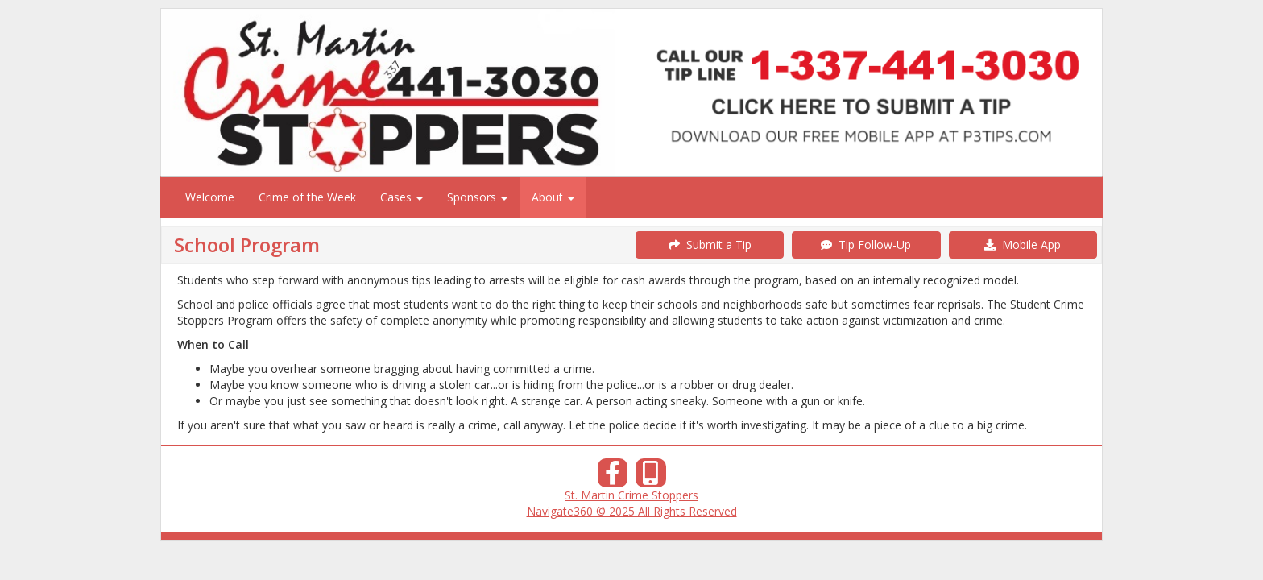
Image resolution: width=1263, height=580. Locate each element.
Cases (401, 197)
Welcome (209, 197)
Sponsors (477, 197)
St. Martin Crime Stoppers (631, 495)
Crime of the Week (307, 197)
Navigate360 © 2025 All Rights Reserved (632, 511)
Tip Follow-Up (866, 244)
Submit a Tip (710, 244)
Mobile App (1022, 244)
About (553, 197)
